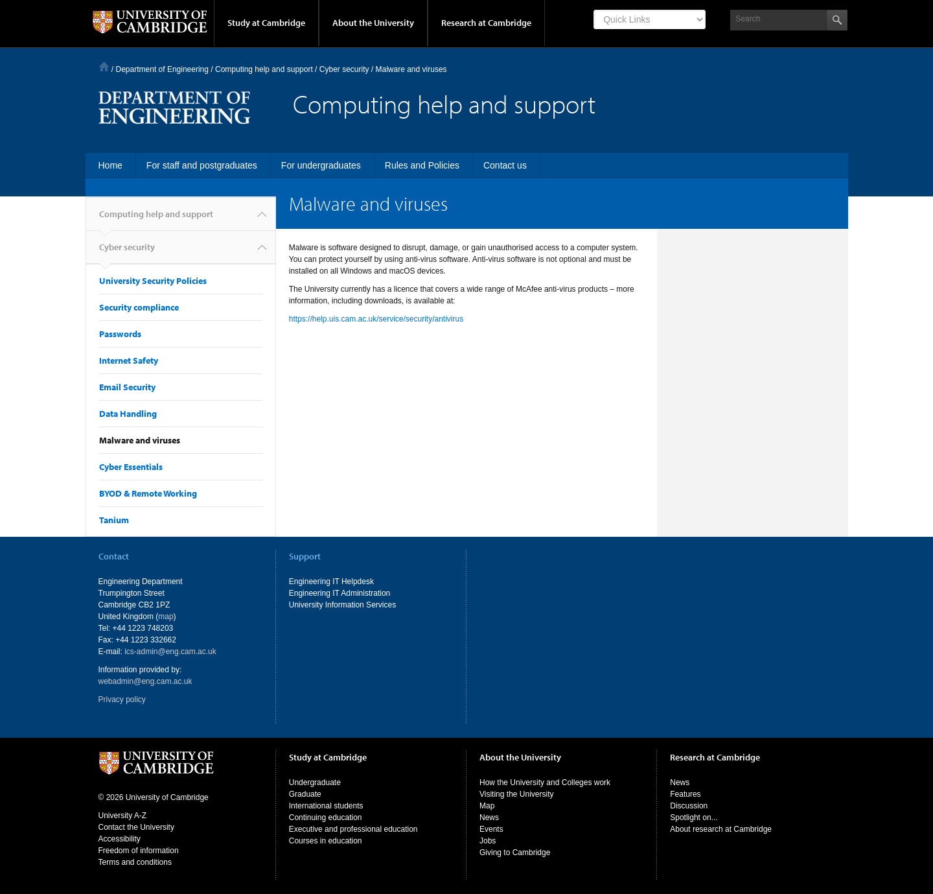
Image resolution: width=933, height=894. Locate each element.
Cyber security (127, 252)
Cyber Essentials (131, 467)
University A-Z (122, 815)
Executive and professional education (353, 829)
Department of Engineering (162, 69)
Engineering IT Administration (340, 593)
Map (486, 805)
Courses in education (325, 840)
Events (491, 829)
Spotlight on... (693, 817)
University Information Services (342, 604)
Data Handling (128, 413)
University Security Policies (153, 281)
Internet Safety (128, 360)
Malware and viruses (139, 440)
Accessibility (119, 838)
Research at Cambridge (486, 23)
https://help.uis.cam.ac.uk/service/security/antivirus (376, 318)
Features (685, 794)
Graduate (305, 794)
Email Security (127, 387)
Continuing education (325, 817)
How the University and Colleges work (544, 782)
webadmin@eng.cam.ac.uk (145, 681)
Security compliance (139, 307)
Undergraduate (315, 782)
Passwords (120, 334)
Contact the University (136, 827)
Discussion (689, 805)
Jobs (487, 840)
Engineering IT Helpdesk (331, 581)
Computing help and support (264, 69)
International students (326, 805)
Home (103, 66)
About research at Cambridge (721, 829)
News (489, 817)
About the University (373, 23)
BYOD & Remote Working (148, 493)
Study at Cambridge (266, 23)
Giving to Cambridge (514, 852)
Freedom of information (138, 850)
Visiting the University (516, 794)
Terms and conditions (135, 862)
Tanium (114, 520)
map (165, 616)
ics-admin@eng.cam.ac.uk (170, 651)
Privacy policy (122, 699)
